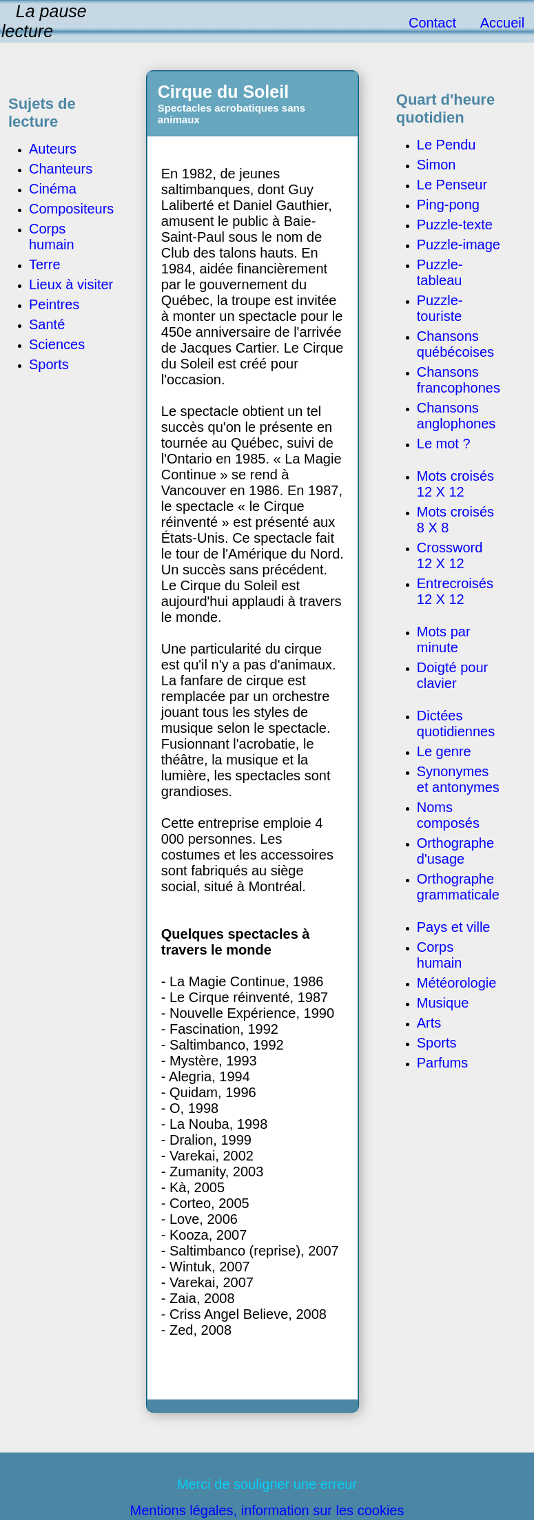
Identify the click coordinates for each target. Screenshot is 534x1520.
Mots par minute (444, 639)
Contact (432, 22)
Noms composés (448, 815)
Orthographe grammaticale (458, 886)
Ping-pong (448, 204)
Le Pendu (446, 144)
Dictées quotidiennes (456, 723)
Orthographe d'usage (455, 850)
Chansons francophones (458, 379)
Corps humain (439, 954)
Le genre (444, 751)
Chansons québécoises (455, 344)
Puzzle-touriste (440, 308)
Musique (443, 1002)
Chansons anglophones (456, 415)
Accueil (502, 22)
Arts (429, 1022)
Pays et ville (454, 927)
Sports (437, 1042)
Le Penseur (452, 184)
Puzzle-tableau (440, 272)
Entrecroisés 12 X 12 (455, 591)
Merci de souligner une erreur (267, 1484)
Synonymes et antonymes (458, 779)
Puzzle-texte (455, 224)
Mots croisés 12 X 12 (455, 483)
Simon (436, 164)
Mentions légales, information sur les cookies (267, 1510)
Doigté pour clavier (452, 675)
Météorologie (457, 982)
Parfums (442, 1062)
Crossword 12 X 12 (450, 555)
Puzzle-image (458, 244)
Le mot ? (444, 443)
